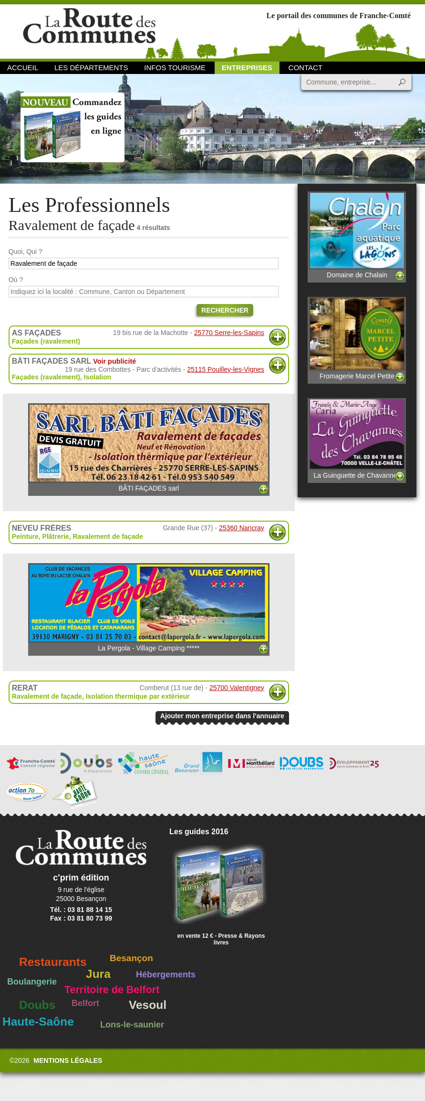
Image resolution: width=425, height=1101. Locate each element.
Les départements (91, 67)
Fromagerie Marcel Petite (357, 338)
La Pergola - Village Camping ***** (149, 607)
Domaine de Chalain (357, 235)
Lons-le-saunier (132, 1024)
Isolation (98, 377)
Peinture (25, 536)
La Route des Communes (89, 30)
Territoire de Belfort (111, 990)
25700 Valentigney (236, 688)
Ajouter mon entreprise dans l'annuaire (222, 716)
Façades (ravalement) (46, 341)
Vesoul (147, 1004)
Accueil (22, 67)
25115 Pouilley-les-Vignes (225, 369)
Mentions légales (67, 1060)
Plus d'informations (277, 337)
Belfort (85, 1003)
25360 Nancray (241, 528)
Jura (98, 973)
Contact (305, 67)
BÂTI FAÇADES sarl (149, 447)
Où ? (16, 279)
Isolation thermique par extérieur (138, 696)
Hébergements (166, 974)
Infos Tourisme (175, 67)
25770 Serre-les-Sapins (229, 332)
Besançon (131, 958)
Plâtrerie (55, 536)
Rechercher (225, 310)
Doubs (37, 1004)
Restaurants (53, 961)
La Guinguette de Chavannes (357, 438)
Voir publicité (114, 361)
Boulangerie (32, 981)
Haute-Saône (38, 1021)
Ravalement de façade (108, 536)
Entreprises (247, 67)
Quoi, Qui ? (25, 251)
